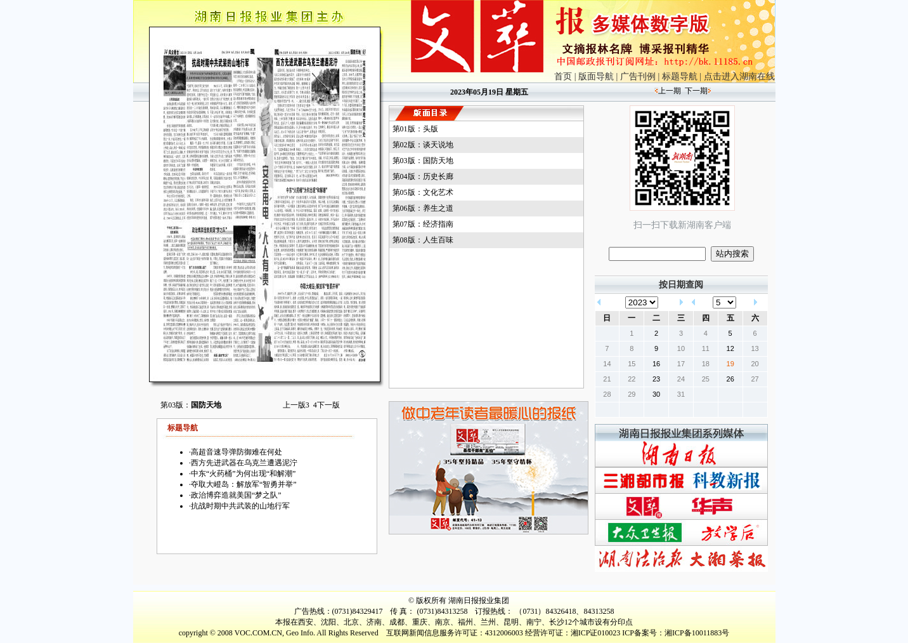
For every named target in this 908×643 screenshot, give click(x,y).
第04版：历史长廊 (422, 176)
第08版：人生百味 (422, 239)
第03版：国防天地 (422, 160)
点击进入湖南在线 (739, 76)
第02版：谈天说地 (422, 144)
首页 (563, 76)
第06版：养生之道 (422, 208)
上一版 (296, 405)
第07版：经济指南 (422, 224)
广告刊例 (638, 76)
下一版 (326, 405)
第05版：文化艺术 (422, 192)
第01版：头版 (415, 128)
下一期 (696, 90)
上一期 (669, 90)
